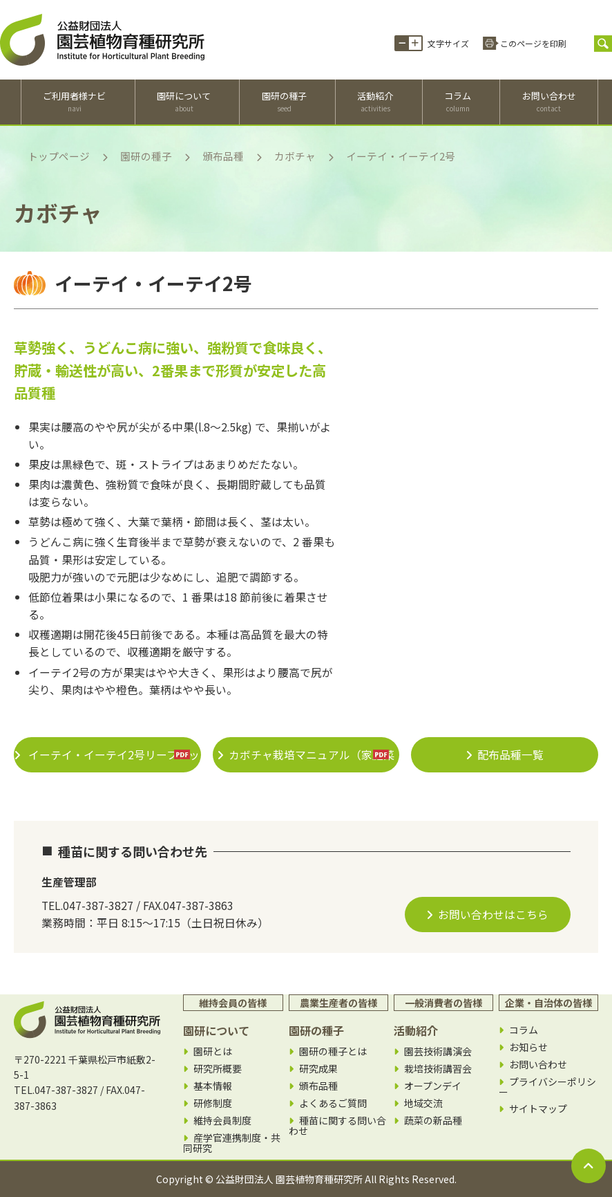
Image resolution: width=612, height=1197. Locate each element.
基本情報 (212, 1086)
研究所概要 (217, 1069)
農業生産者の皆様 (338, 1003)
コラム (457, 101)
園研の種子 (284, 101)
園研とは (212, 1051)
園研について (184, 101)
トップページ (59, 156)
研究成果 (318, 1069)
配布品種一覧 (510, 755)
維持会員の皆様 (233, 1003)
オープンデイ (432, 1086)
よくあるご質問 (333, 1103)
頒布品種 (223, 156)
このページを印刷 (533, 43)
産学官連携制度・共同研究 (231, 1143)
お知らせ (528, 1047)
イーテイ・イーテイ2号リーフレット (113, 759)
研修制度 (212, 1103)
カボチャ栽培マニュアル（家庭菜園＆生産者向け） (311, 759)
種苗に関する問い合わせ (337, 1125)
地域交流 (423, 1103)
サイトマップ (538, 1109)
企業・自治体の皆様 (548, 1003)
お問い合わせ (549, 101)
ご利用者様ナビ (74, 101)
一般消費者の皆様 (443, 1003)
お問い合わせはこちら (493, 914)
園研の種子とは (333, 1051)
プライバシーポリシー (547, 1087)
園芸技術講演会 (438, 1051)
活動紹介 (375, 101)
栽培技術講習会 (438, 1069)
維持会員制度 (222, 1120)
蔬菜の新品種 (433, 1120)
